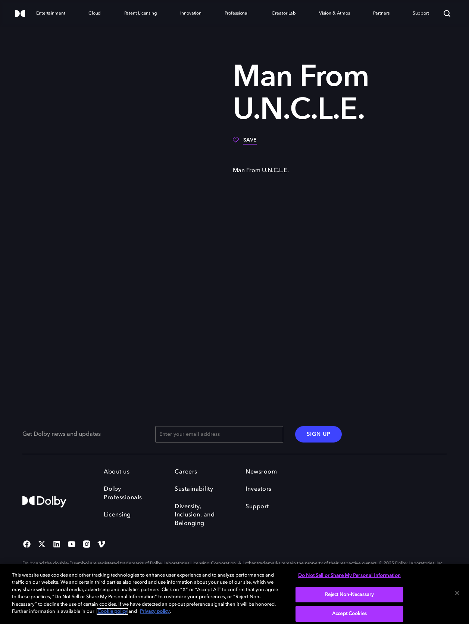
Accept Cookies (349, 613)
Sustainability (194, 489)
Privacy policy (155, 611)
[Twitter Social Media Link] (41, 545)
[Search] (447, 13)
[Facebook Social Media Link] (26, 545)
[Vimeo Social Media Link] (101, 545)
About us (116, 472)
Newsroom (261, 472)
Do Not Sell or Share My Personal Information (349, 575)
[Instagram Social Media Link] (86, 545)
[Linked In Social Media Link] (56, 545)
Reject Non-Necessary (349, 594)
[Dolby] (20, 14)
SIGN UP (318, 434)
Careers (186, 472)
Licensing (117, 515)
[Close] (457, 593)
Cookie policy (112, 611)
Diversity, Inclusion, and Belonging (195, 515)
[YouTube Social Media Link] (71, 545)
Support (257, 507)
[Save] (245, 143)
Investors (259, 489)
